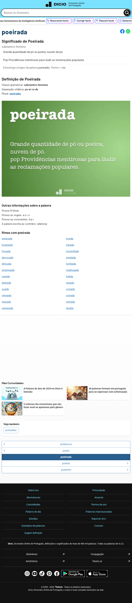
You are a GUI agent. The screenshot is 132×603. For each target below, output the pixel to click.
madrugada (72, 270)
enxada (70, 282)
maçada (6, 301)
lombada (71, 263)
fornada (6, 251)
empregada (8, 270)
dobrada (6, 282)
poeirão (95, 463)
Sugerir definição (33, 533)
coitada (70, 295)
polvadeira (10, 430)
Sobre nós (33, 490)
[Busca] (127, 12)
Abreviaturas (33, 497)
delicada (6, 263)
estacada (7, 238)
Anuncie (99, 497)
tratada (70, 245)
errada (69, 238)
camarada (7, 308)
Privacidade (98, 490)
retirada (70, 301)
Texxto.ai (97, 561)
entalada (71, 257)
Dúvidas (33, 518)
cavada (6, 276)
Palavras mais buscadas (99, 511)
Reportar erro (99, 518)
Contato (98, 525)
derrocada (7, 257)
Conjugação (97, 554)
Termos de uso (99, 504)
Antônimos (31, 561)
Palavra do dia (33, 511)
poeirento (95, 469)
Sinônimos (31, 554)
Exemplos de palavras (33, 525)
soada (5, 289)
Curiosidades (33, 504)
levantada (7, 245)
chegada (6, 295)
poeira (36, 450)
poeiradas (15, 93)
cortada (70, 289)
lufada (69, 276)
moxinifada (72, 251)
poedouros (38, 444)
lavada (69, 308)
